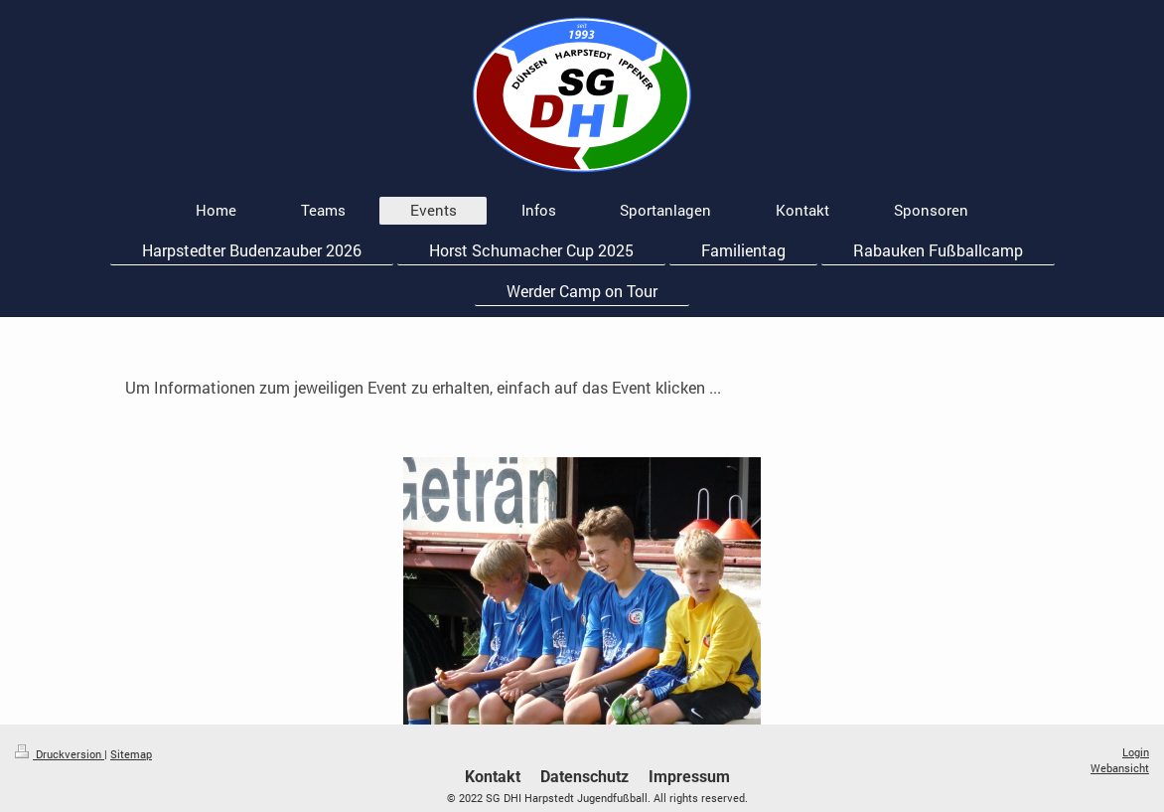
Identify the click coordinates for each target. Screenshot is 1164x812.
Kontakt (492, 776)
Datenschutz (584, 776)
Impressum (689, 776)
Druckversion (59, 753)
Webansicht (1120, 767)
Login (1135, 751)
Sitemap (131, 753)
